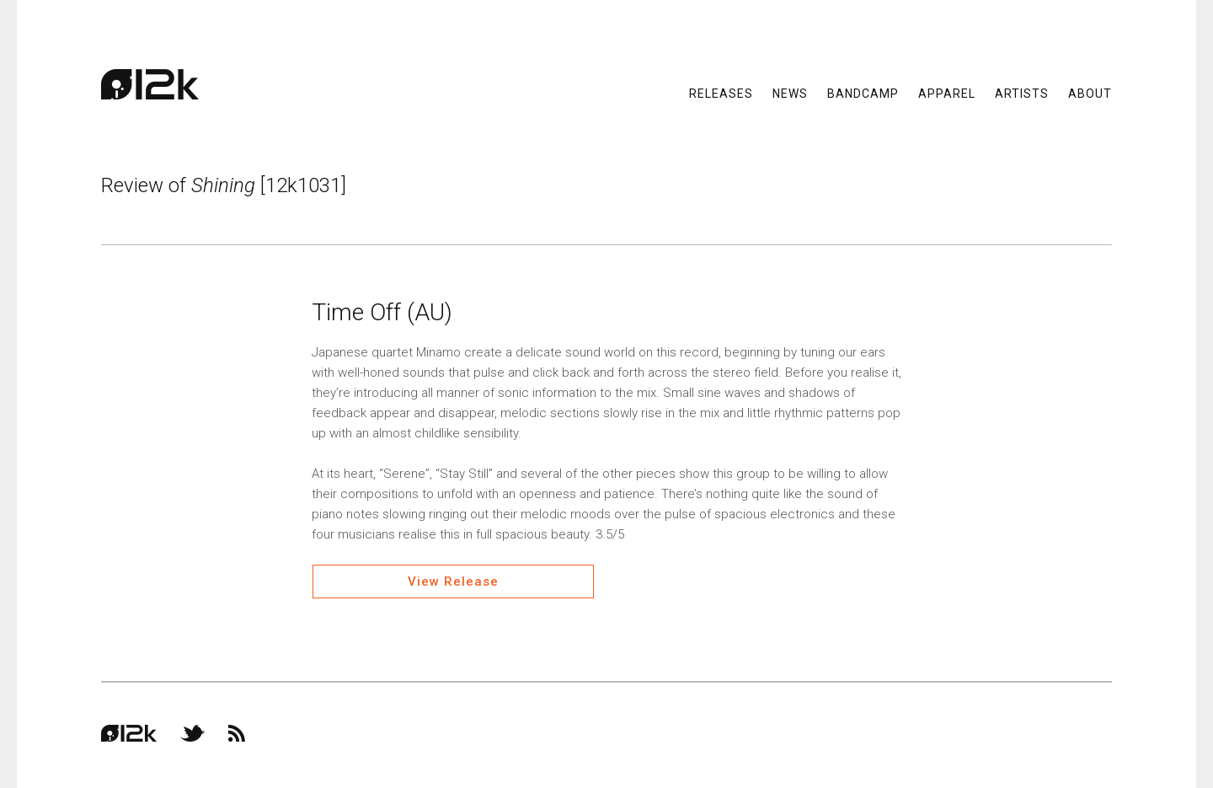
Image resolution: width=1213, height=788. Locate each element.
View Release (453, 581)
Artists (1022, 93)
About (1090, 93)
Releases (721, 93)
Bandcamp (863, 93)
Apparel (946, 93)
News (790, 93)
